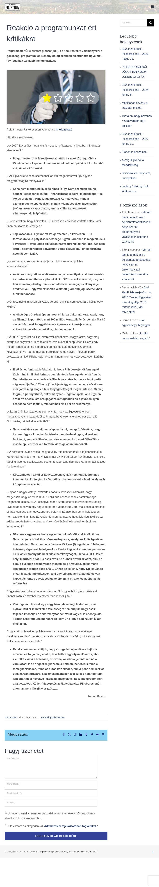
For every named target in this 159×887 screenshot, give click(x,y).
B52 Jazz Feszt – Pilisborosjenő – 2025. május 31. (135, 53)
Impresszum (46, 851)
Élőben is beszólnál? (134, 152)
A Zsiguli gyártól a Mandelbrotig (133, 163)
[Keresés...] (133, 22)
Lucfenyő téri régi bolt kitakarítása (135, 189)
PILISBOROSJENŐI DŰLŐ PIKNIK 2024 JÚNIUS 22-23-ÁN (134, 71)
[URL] (51, 802)
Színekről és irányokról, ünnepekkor (136, 176)
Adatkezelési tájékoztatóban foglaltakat (70, 826)
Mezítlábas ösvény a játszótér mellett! (134, 105)
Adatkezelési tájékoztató (84, 851)
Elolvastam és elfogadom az (51, 826)
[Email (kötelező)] (51, 793)
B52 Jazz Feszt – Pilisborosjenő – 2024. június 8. (135, 89)
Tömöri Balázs (11, 717)
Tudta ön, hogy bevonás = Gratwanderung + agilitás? (137, 120)
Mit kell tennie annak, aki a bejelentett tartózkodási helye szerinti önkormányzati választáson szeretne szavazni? (136, 227)
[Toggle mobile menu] (152, 6)
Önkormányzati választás (52, 717)
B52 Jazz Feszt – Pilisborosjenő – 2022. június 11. (135, 138)
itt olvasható (64, 129)
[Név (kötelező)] (51, 784)
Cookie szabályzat (62, 851)
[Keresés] (150, 22)
